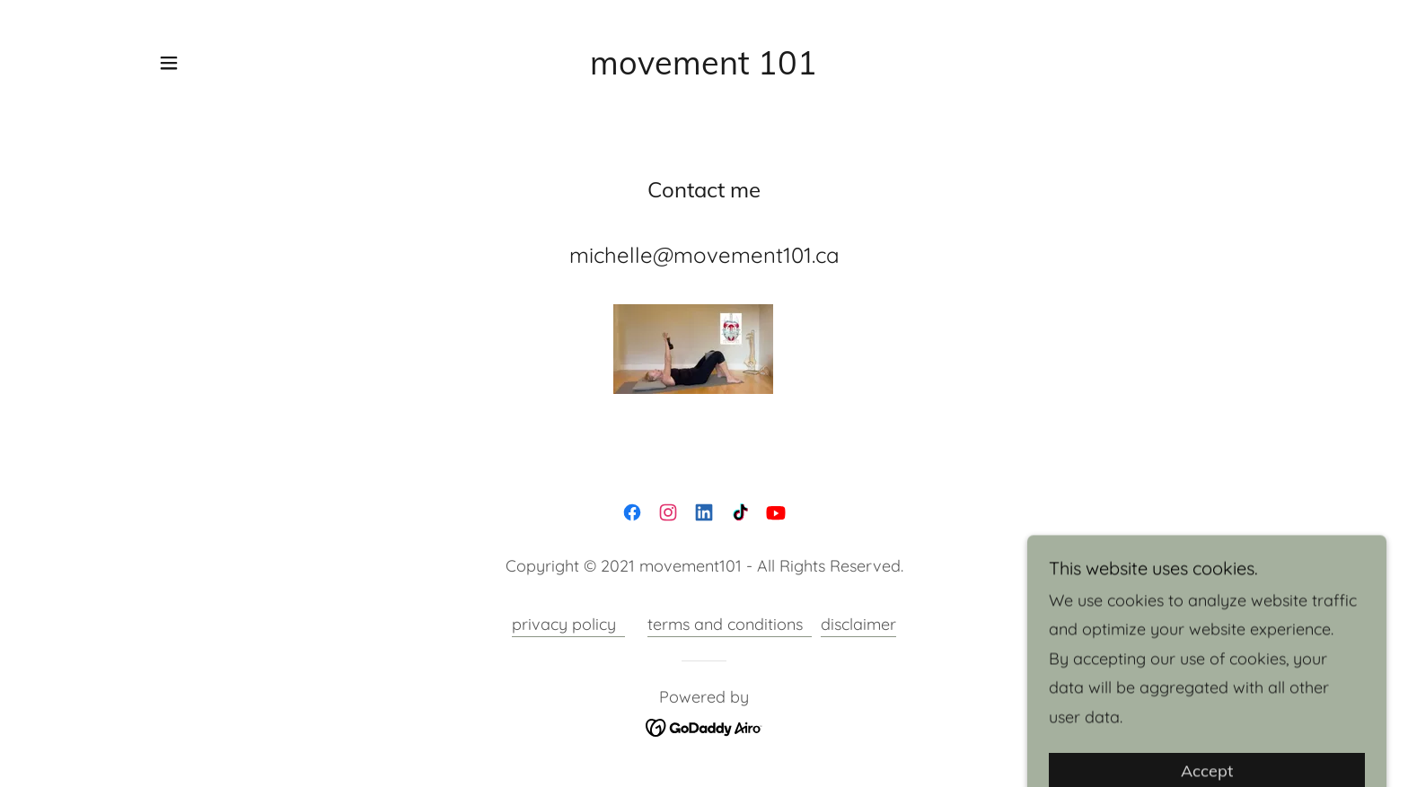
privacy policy (568, 624)
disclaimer (858, 624)
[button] (169, 63)
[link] (703, 68)
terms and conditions (729, 624)
